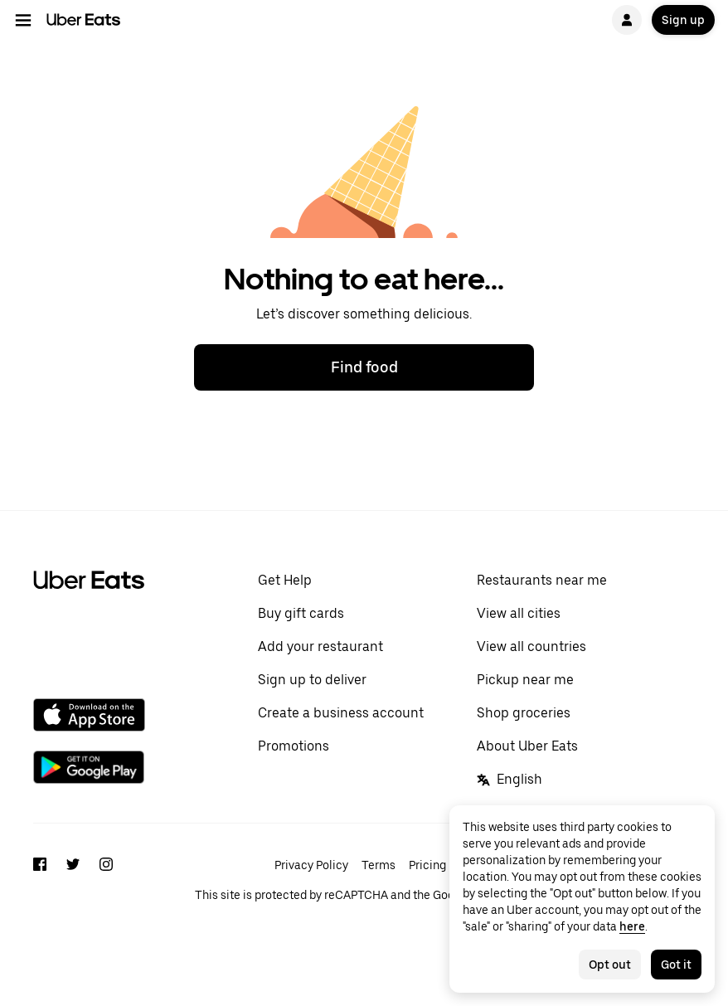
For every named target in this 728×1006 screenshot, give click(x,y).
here (632, 926)
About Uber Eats (527, 746)
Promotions (293, 746)
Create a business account (341, 713)
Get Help (285, 580)
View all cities (519, 613)
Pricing (427, 865)
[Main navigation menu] (23, 20)
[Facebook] (39, 878)
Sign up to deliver (312, 680)
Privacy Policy (311, 865)
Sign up (683, 20)
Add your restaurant (320, 646)
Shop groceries (523, 713)
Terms (379, 865)
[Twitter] (73, 878)
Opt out (610, 964)
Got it (676, 964)
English (509, 779)
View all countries (531, 646)
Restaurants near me (542, 580)
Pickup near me (525, 680)
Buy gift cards (301, 613)
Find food (364, 367)
